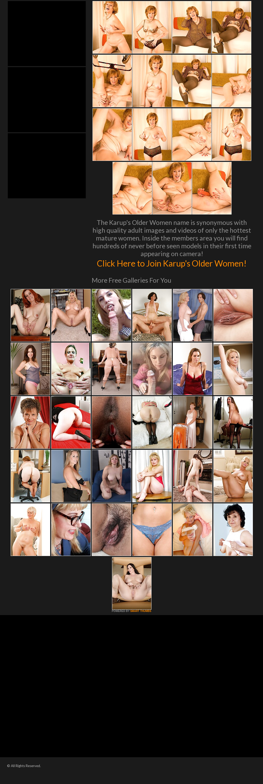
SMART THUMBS (140, 622)
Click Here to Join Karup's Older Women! (172, 268)
